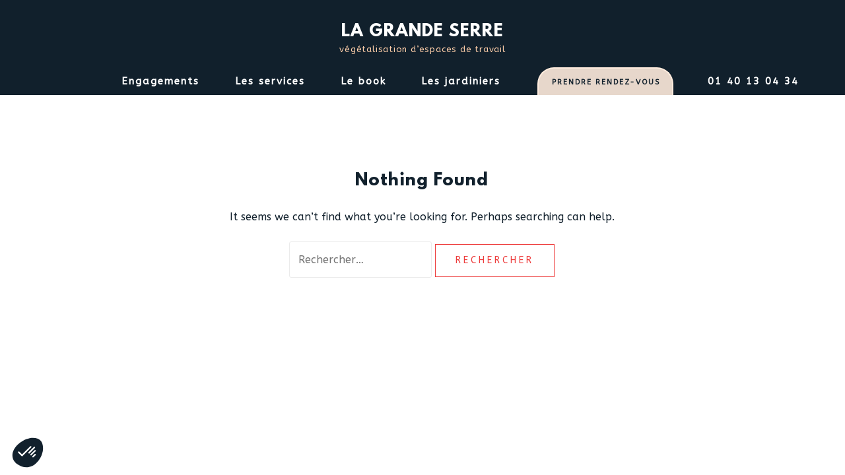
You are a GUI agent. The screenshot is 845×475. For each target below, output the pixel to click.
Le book (363, 81)
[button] (28, 452)
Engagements (160, 81)
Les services (270, 81)
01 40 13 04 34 (753, 81)
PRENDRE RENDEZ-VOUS (606, 82)
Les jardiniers (460, 81)
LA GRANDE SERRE (422, 32)
